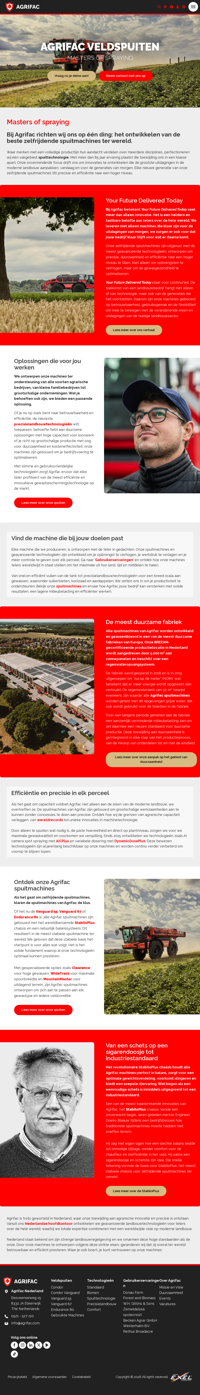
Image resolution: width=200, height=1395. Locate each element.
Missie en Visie (171, 1297)
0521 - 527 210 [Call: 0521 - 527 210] (22, 1326)
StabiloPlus (85, 928)
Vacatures (167, 1314)
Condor (57, 1297)
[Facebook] (14, 1354)
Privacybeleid (17, 1386)
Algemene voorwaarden (49, 1386)
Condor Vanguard (65, 1302)
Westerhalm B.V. (136, 1335)
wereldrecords (50, 825)
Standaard (95, 1297)
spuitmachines (68, 591)
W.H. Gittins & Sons (138, 1313)
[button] (193, 7)
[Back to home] (23, 6)
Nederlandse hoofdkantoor (49, 1233)
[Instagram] (22, 1354)
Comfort (94, 1319)
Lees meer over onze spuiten (43, 503)
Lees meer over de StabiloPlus (136, 1200)
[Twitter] (38, 1354)
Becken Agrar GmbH (140, 1330)
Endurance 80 (26, 922)
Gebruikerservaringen (114, 564)
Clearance (81, 973)
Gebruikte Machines (67, 1325)
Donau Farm (133, 1302)
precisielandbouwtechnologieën (43, 425)
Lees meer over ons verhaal (134, 330)
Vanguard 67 (70, 916)
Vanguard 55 (47, 916)
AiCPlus (62, 846)
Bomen (93, 1302)
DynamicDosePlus (129, 846)
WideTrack (60, 978)
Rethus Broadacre (138, 1341)
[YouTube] (46, 1354)
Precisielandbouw (102, 1314)
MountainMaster (57, 984)
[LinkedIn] (30, 1354)
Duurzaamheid (171, 1302)
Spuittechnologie (101, 1308)
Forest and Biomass (139, 1308)
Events (165, 1308)
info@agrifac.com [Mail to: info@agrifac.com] (25, 1333)
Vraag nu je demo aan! (72, 76)
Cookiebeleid (81, 1386)
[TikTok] (14, 1363)
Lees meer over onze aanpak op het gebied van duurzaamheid (151, 764)
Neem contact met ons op (125, 76)
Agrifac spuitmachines (170, 700)
